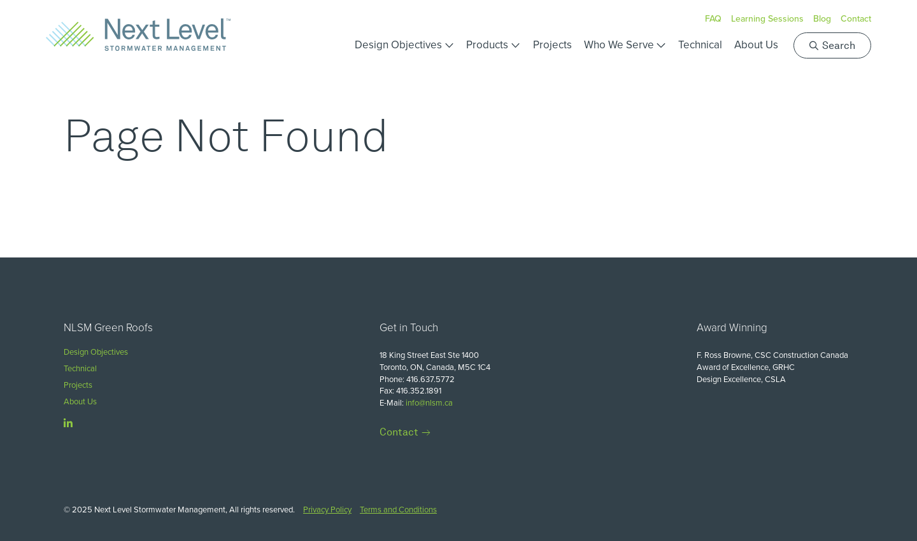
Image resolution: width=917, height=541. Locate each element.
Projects (552, 45)
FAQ (713, 18)
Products (487, 45)
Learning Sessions (767, 18)
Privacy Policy (327, 509)
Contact (856, 18)
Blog (822, 18)
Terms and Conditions (398, 509)
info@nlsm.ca (429, 403)
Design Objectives (398, 45)
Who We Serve (619, 45)
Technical (700, 45)
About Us (756, 45)
